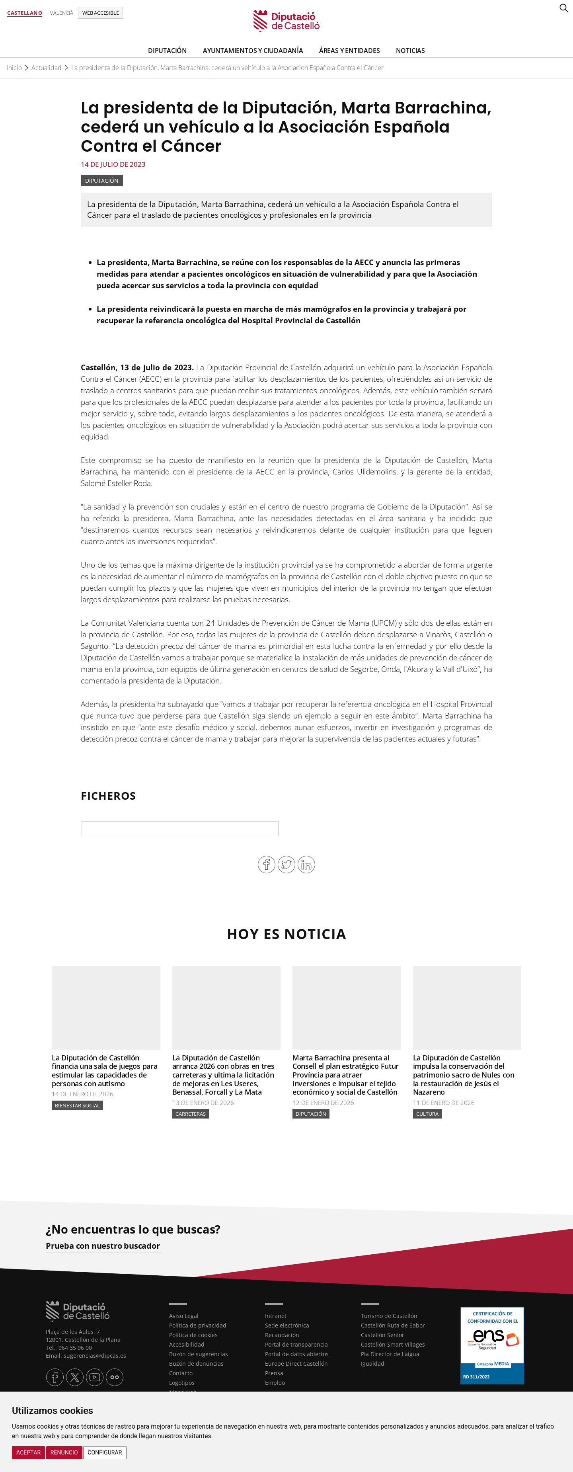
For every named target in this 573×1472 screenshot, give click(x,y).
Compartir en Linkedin (306, 864)
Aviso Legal (184, 1316)
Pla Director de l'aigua (390, 1354)
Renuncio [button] (64, 1452)
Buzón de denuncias (196, 1363)
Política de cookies (193, 1335)
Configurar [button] (105, 1452)
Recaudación (282, 1335)
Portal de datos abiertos (297, 1354)
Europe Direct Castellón (296, 1363)
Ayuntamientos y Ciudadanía (253, 50)
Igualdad (372, 1363)
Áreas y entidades (349, 50)
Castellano (24, 12)
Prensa (274, 1373)
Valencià (61, 12)
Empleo (275, 1382)
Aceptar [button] (28, 1452)
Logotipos (182, 1382)
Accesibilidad (187, 1344)
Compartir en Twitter (286, 864)
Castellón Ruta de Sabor (393, 1325)
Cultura (427, 1113)
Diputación (167, 50)
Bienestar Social (77, 1105)
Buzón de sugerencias (198, 1354)
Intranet (275, 1316)
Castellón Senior (382, 1335)
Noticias (410, 50)
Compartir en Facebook (266, 864)
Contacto (181, 1373)
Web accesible (100, 12)
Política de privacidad (197, 1325)
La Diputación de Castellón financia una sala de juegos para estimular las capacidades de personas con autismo (104, 1070)
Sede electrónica (287, 1325)
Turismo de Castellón (389, 1316)
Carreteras (190, 1113)
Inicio (14, 67)
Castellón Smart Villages (393, 1344)
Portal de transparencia (296, 1344)
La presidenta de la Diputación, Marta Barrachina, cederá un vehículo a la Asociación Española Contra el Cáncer (227, 67)
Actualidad (46, 67)
